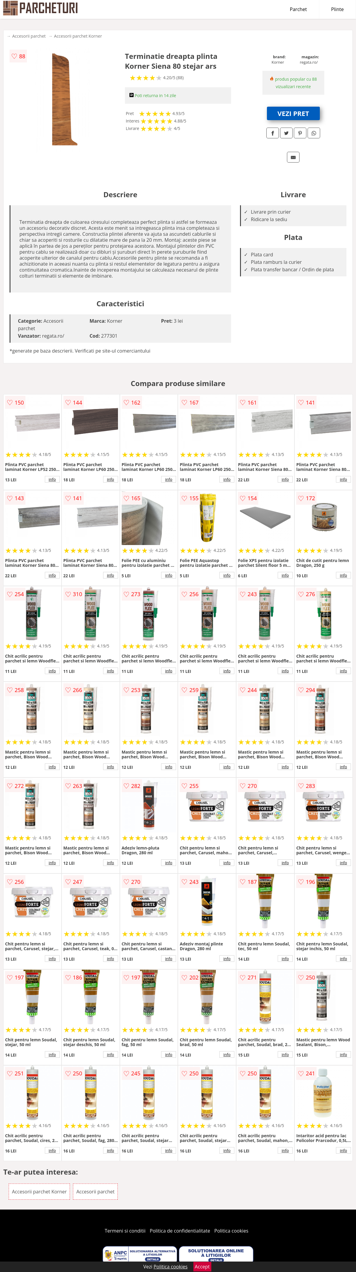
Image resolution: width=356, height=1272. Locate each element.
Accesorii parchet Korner (78, 36)
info (52, 479)
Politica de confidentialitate (180, 1230)
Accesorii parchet (29, 36)
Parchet (298, 9)
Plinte (337, 9)
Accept (202, 1266)
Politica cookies (231, 1230)
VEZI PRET (293, 113)
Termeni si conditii (125, 1230)
